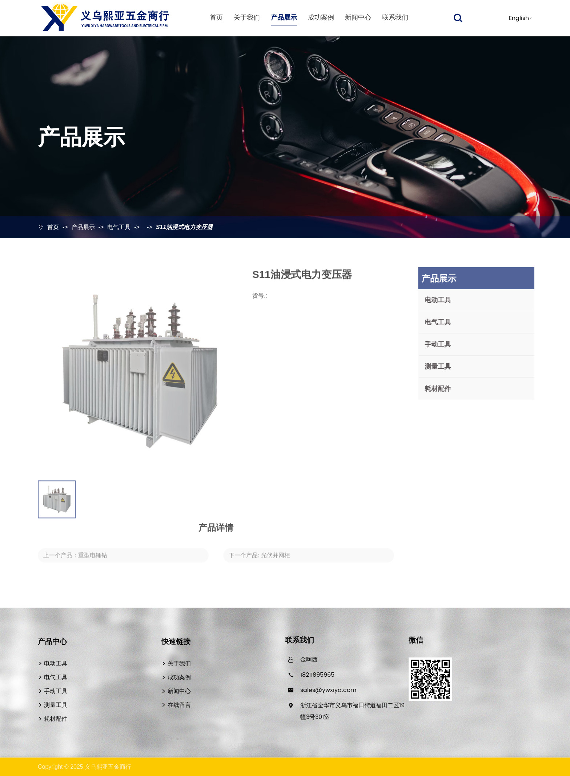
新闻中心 (358, 17)
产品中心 (52, 641)
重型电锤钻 (92, 559)
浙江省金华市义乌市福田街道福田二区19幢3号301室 (352, 711)
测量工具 (441, 366)
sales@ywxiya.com (328, 690)
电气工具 (119, 227)
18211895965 (317, 675)
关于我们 (247, 17)
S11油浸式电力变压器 (184, 227)
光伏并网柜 (275, 559)
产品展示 (284, 17)
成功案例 (321, 17)
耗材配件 (441, 388)
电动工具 (441, 300)
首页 (216, 17)
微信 (416, 641)
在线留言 (179, 705)
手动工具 (441, 344)
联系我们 (395, 17)
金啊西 (309, 659)
